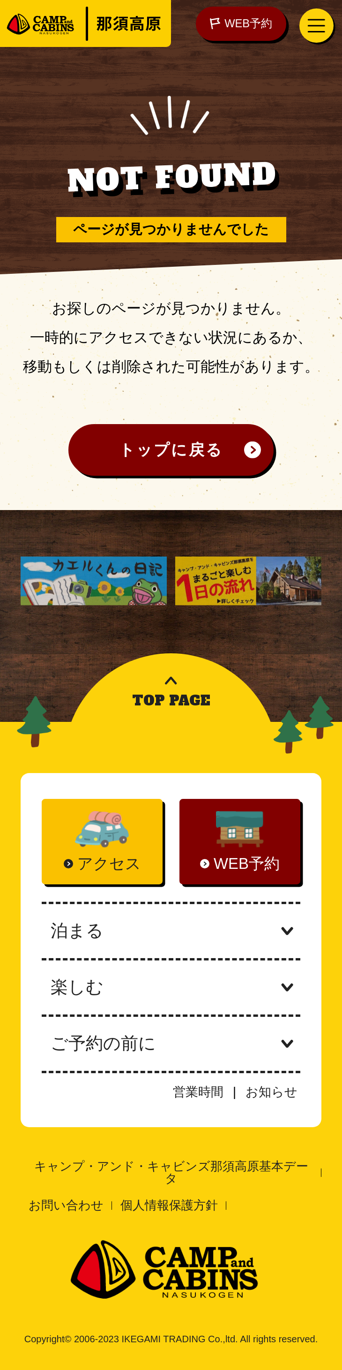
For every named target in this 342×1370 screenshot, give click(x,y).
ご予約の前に (171, 1043)
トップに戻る (171, 449)
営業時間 (198, 1091)
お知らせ (271, 1091)
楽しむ (171, 987)
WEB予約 (241, 23)
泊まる (171, 930)
